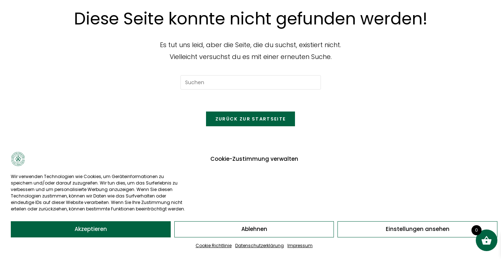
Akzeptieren (91, 229)
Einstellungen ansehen (417, 229)
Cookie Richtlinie (214, 245)
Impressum (300, 245)
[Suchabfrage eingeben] (250, 82)
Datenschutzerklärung (259, 245)
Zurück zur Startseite (250, 118)
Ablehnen (254, 229)
